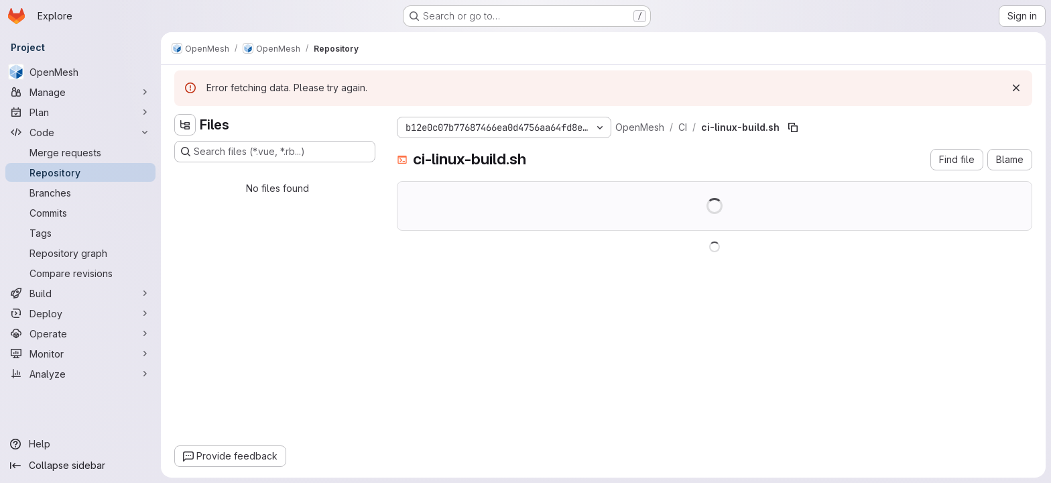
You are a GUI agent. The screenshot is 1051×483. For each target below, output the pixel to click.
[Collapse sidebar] (80, 465)
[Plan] (80, 112)
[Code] (80, 132)
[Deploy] (80, 313)
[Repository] (80, 172)
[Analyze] (80, 373)
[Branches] (80, 192)
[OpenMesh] (80, 71)
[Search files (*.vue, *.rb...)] (274, 151)
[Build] (80, 293)
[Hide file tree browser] (185, 125)
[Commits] (80, 212)
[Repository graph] (80, 253)
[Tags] (80, 232)
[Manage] (80, 92)
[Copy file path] (793, 127)
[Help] (80, 444)
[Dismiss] (1016, 88)
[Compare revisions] (80, 273)
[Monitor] (80, 353)
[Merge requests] (80, 152)
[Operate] (80, 333)
